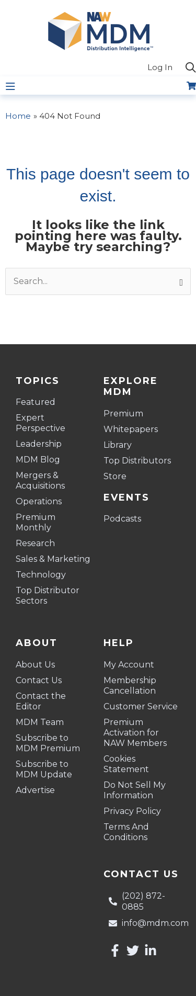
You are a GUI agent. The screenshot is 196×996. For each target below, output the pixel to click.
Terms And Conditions (126, 832)
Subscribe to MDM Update (44, 769)
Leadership (39, 444)
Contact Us (39, 680)
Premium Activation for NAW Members (135, 732)
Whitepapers (130, 429)
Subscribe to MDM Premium (48, 743)
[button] (191, 68)
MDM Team (40, 722)
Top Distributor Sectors (47, 595)
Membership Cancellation (129, 685)
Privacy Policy (132, 811)
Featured (35, 402)
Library (117, 445)
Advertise (35, 790)
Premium (123, 413)
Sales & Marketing (53, 559)
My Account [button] (131, 665)
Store (114, 476)
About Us (35, 665)
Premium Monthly (35, 522)
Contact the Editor (41, 701)
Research (35, 543)
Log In (159, 67)
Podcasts (122, 519)
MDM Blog (38, 460)
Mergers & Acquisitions (40, 480)
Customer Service (140, 706)
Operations (39, 501)
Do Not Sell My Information (134, 790)
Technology (41, 575)
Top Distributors (137, 461)
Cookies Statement (126, 764)
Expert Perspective (40, 423)
